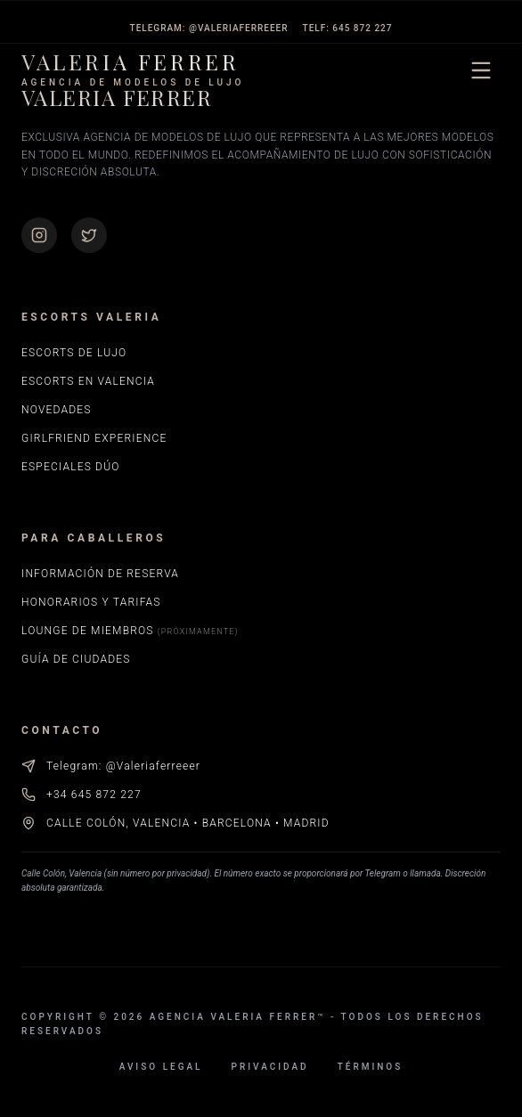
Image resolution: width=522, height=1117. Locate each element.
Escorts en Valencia (88, 381)
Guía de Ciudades (76, 659)
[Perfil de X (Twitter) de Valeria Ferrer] (89, 235)
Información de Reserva (100, 573)
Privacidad (270, 1067)
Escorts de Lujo (73, 353)
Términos (371, 1067)
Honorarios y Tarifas (91, 602)
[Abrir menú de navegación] (481, 70)
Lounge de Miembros (130, 630)
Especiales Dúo (70, 467)
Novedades (56, 410)
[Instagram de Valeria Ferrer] (39, 235)
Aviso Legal (161, 1067)
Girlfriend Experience (94, 438)
